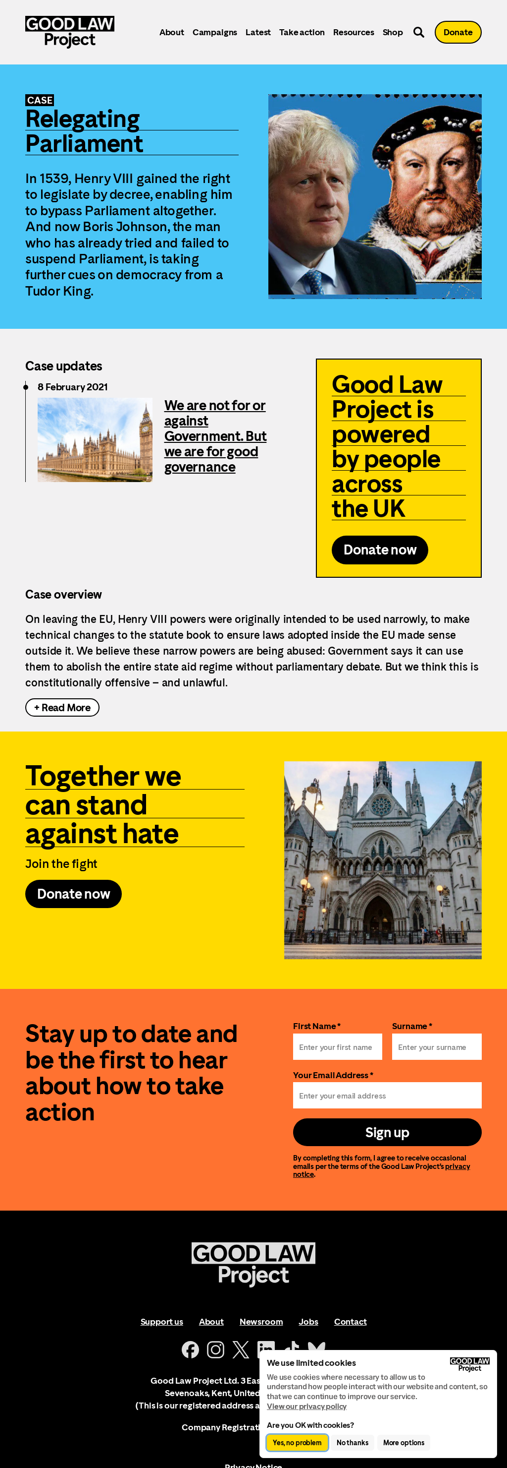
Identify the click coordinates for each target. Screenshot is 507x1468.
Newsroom (261, 1321)
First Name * (317, 1026)
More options (403, 1443)
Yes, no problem (297, 1443)
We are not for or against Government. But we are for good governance (215, 436)
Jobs (308, 1321)
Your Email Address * (333, 1075)
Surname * (412, 1026)
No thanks (352, 1443)
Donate (458, 32)
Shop (393, 32)
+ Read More (62, 707)
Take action (302, 32)
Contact (350, 1321)
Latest (258, 32)
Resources (353, 32)
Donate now (380, 549)
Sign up (387, 1132)
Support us (162, 1321)
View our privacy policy (307, 1406)
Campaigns (215, 32)
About (171, 32)
